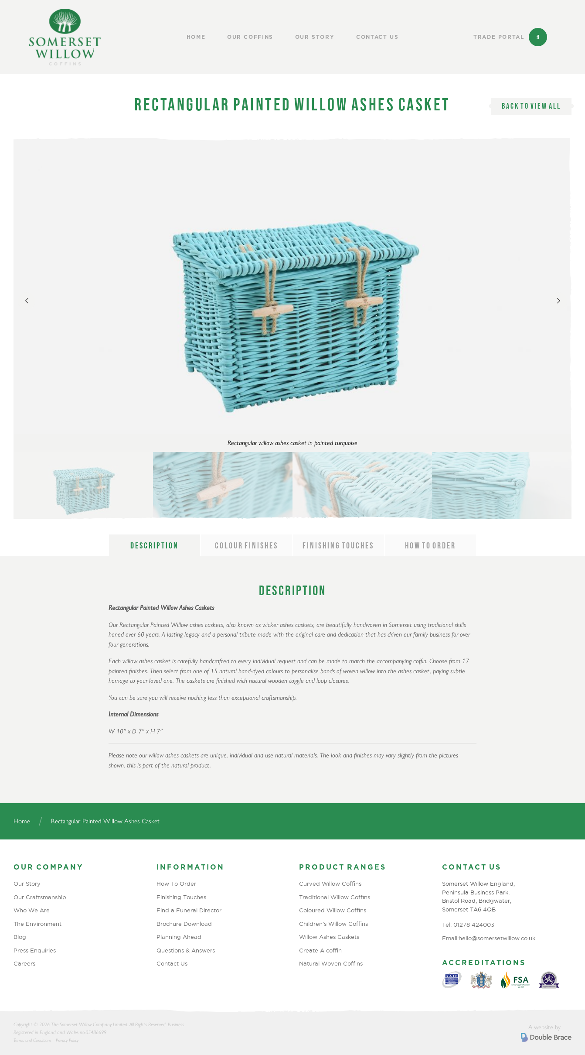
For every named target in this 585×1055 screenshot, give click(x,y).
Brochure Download (184, 924)
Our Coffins (250, 37)
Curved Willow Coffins (330, 883)
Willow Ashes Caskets (329, 937)
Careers (24, 963)
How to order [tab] (430, 545)
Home (196, 37)
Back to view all (531, 106)
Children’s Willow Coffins (333, 924)
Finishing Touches (181, 897)
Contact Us (377, 37)
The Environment (37, 924)
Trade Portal (498, 37)
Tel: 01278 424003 (468, 924)
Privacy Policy (67, 1040)
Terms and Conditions (32, 1040)
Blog (20, 937)
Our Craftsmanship (40, 897)
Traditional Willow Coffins (334, 897)
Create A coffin (320, 950)
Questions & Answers (185, 950)
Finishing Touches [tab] (338, 545)
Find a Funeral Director (188, 910)
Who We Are (32, 910)
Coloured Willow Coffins (332, 910)
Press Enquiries (35, 950)
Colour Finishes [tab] (246, 545)
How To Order (176, 883)
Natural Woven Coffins (331, 963)
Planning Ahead (178, 937)
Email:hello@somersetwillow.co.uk (488, 938)
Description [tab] (154, 545)
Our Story (315, 37)
